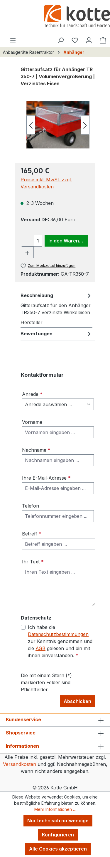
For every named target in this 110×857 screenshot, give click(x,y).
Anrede (32, 394)
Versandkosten (19, 764)
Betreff (31, 534)
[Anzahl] (38, 241)
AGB (40, 648)
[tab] (56, 303)
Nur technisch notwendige (58, 820)
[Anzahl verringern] (28, 241)
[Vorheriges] (30, 124)
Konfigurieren (58, 835)
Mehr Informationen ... (55, 809)
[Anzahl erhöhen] (27, 252)
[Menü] (13, 40)
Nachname (36, 450)
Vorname (32, 422)
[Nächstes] (85, 124)
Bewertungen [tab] (56, 333)
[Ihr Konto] (89, 40)
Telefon (30, 506)
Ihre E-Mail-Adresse (46, 478)
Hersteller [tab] (32, 322)
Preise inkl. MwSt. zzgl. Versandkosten (46, 183)
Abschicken (77, 701)
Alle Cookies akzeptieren (58, 849)
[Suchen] (61, 40)
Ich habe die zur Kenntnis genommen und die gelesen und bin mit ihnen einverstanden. (60, 641)
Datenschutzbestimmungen (58, 634)
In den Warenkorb (68, 241)
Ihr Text (33, 562)
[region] (55, 125)
